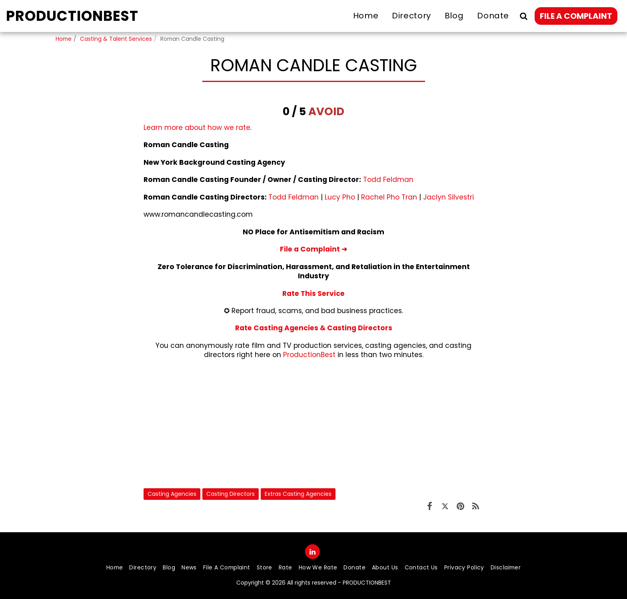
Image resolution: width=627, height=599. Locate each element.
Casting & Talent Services (116, 39)
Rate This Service (313, 293)
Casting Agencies (172, 494)
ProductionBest (309, 354)
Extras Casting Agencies (298, 494)
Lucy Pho (340, 197)
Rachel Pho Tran (389, 197)
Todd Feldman (388, 179)
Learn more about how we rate (197, 127)
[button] (523, 16)
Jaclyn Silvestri (448, 197)
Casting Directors (230, 494)
